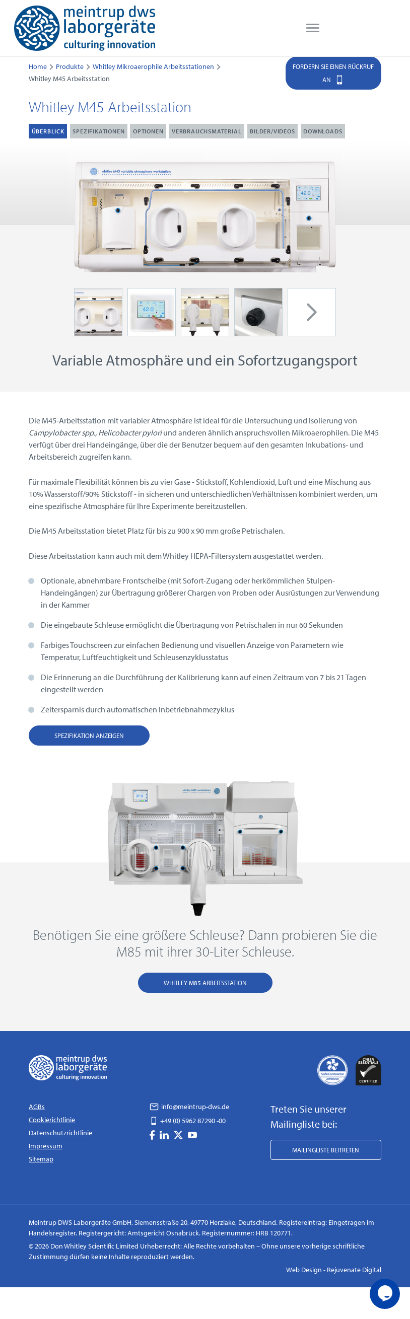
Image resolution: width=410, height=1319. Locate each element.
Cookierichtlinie (52, 1119)
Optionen (148, 131)
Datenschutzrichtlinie (60, 1132)
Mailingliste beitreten (325, 1150)
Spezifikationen (98, 131)
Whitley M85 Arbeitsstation (205, 983)
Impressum (45, 1145)
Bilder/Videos (272, 131)
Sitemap (41, 1158)
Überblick (48, 131)
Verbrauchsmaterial (206, 131)
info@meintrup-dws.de (189, 1107)
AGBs (37, 1106)
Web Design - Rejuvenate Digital (333, 1269)
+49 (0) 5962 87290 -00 (188, 1121)
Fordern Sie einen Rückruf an (333, 74)
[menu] (312, 28)
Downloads (322, 131)
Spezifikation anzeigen (89, 735)
